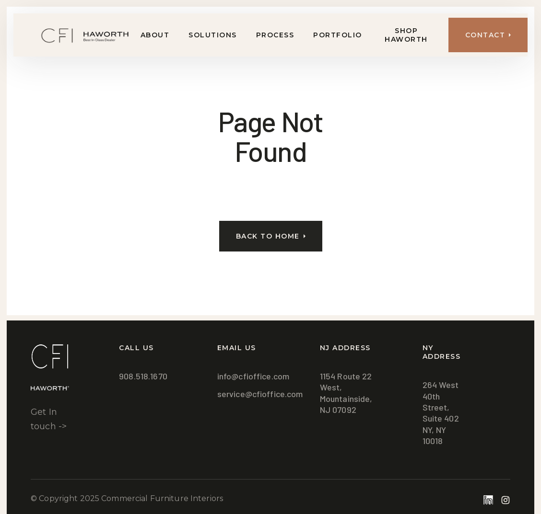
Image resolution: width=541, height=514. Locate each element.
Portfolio (337, 35)
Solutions (212, 35)
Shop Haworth (406, 35)
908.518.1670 (143, 376)
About (155, 35)
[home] (72, 35)
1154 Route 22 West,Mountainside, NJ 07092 (346, 393)
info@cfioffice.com (253, 376)
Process (275, 35)
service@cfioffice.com (260, 393)
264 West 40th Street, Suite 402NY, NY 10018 (441, 412)
